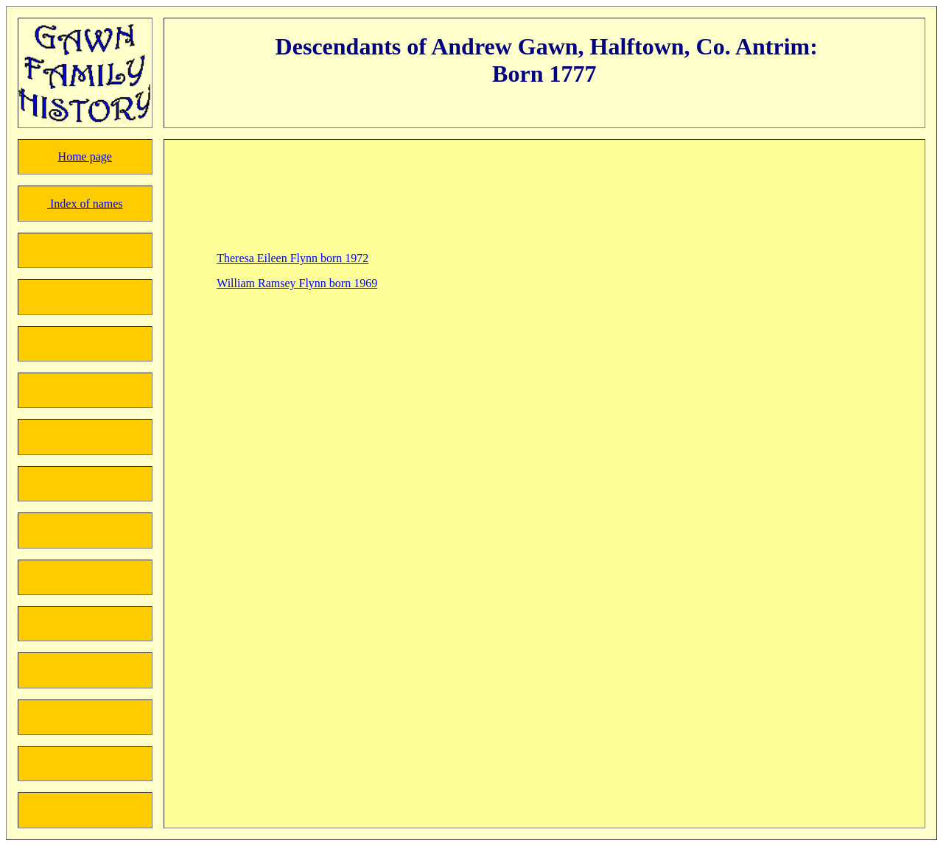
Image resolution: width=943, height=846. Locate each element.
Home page (85, 156)
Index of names (85, 203)
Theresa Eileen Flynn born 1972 (292, 258)
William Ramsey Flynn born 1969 (297, 283)
